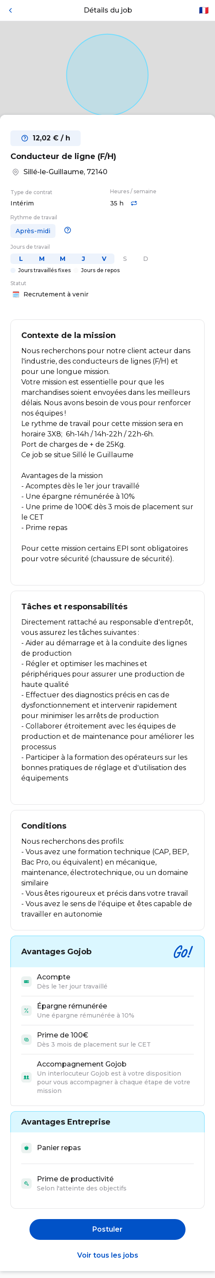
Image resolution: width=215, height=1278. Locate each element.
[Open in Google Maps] (107, 75)
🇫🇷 (203, 10)
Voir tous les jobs (107, 1255)
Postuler (107, 1229)
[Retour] (10, 10)
